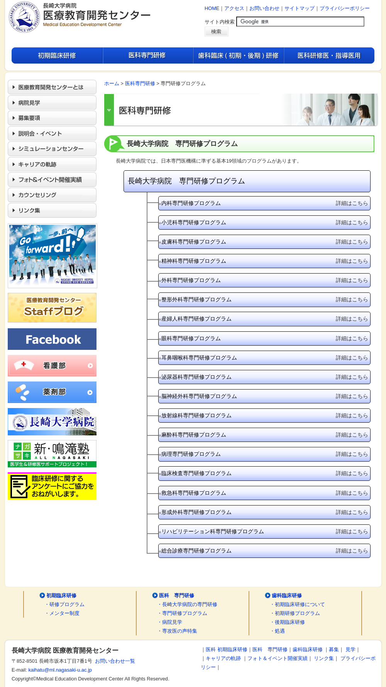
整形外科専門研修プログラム (264, 299)
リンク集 (324, 658)
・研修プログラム (64, 604)
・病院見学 (169, 622)
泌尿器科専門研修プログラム (264, 377)
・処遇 (277, 631)
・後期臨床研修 (287, 622)
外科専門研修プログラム (264, 280)
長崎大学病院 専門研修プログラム (186, 181)
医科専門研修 (140, 83)
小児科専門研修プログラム (264, 222)
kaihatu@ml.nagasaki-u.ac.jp (60, 670)
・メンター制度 (62, 613)
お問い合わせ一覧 (113, 661)
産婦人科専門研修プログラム (264, 319)
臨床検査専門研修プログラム (264, 473)
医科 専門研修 (176, 595)
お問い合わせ (264, 8)
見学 (350, 649)
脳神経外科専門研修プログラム (264, 396)
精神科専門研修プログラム (264, 261)
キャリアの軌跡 (223, 658)
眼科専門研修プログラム (264, 338)
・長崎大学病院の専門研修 (187, 604)
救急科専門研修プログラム (264, 493)
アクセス (234, 8)
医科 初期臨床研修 (226, 649)
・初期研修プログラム (295, 613)
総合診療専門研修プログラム (264, 551)
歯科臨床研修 (287, 595)
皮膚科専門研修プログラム (264, 242)
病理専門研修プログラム (264, 454)
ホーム (111, 83)
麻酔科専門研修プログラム (264, 435)
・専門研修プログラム (182, 613)
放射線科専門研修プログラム (264, 415)
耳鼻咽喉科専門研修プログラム (264, 358)
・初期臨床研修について (297, 604)
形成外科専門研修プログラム (264, 512)
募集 (334, 649)
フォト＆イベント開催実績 (277, 658)
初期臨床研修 (61, 595)
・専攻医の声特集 (177, 631)
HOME (212, 8)
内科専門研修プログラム (264, 203)
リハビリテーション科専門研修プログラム (264, 531)
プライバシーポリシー (345, 8)
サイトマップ (299, 8)
